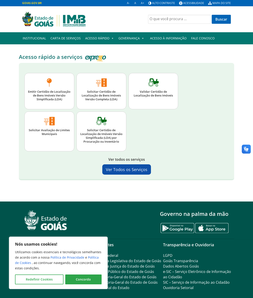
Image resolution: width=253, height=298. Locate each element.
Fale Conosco (203, 38)
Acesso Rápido (99, 38)
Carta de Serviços (65, 38)
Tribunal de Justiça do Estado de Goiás (122, 266)
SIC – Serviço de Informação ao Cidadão (196, 282)
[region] (58, 263)
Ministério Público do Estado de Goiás (122, 271)
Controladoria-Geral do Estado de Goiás (124, 282)
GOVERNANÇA (131, 38)
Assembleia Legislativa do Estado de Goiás (125, 260)
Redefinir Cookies (39, 279)
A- (128, 3)
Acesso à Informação (168, 38)
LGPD (167, 255)
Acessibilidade (193, 3)
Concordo (83, 279)
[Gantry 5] (45, 220)
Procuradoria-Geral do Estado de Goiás (123, 276)
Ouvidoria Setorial (178, 287)
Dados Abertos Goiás (181, 266)
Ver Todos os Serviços (126, 169)
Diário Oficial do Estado (109, 287)
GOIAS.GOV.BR (32, 3)
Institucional (34, 38)
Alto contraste (163, 3)
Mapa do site (221, 3)
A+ (142, 3)
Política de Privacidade (67, 257)
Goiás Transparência (180, 260)
